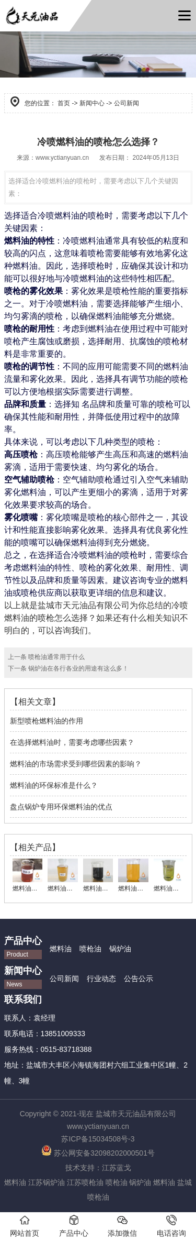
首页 (63, 103)
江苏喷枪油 (85, 1182)
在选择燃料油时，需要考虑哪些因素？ (72, 742)
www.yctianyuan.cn (62, 157)
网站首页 (24, 1226)
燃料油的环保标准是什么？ (54, 785)
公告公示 (138, 978)
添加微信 (122, 1226)
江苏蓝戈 (116, 1167)
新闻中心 (92, 103)
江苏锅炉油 (46, 1182)
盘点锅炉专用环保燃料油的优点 (61, 807)
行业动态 (101, 978)
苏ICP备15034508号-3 (97, 1139)
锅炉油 (120, 949)
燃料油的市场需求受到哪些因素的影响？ (76, 764)
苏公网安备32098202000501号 (98, 1153)
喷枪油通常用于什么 (56, 657)
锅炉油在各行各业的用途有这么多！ (78, 668)
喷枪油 (90, 949)
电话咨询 (171, 1226)
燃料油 (61, 949)
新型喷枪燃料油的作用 (46, 721)
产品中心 (73, 1226)
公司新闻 (64, 978)
